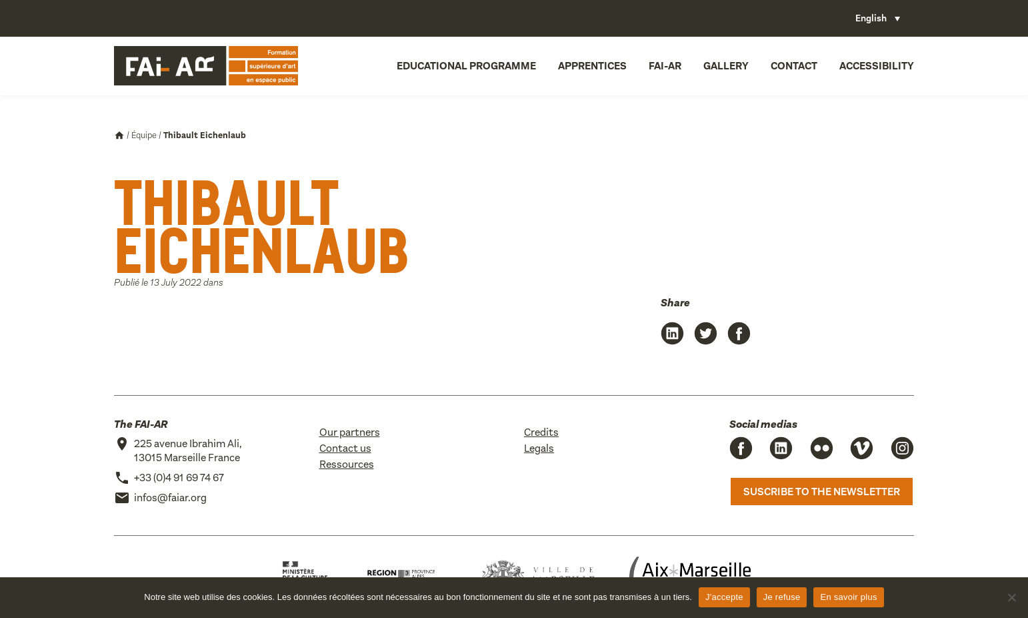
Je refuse (782, 597)
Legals (539, 448)
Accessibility (876, 66)
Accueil (119, 135)
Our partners (349, 432)
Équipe (144, 135)
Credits (541, 432)
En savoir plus (848, 597)
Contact (794, 66)
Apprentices (592, 66)
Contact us (345, 448)
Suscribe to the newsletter (821, 492)
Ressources (346, 464)
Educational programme (466, 66)
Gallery (726, 66)
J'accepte (724, 597)
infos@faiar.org (170, 498)
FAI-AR (665, 66)
